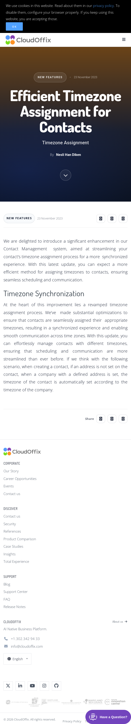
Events (8, 486)
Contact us (11, 493)
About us (120, 621)
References (12, 531)
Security (9, 523)
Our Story (11, 471)
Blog (6, 584)
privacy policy (103, 5)
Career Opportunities (20, 478)
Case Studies (13, 546)
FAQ (6, 599)
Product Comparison (19, 539)
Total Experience (16, 561)
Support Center (15, 591)
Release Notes (14, 606)
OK (14, 26)
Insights (9, 554)
